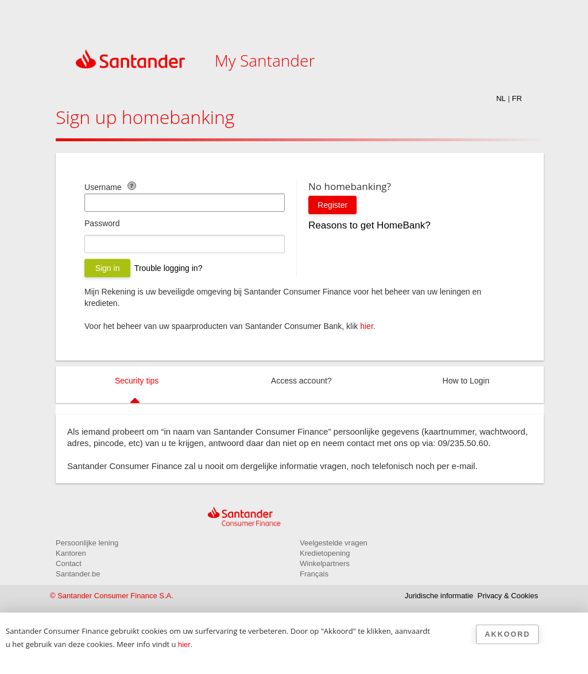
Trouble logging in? (168, 268)
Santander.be (78, 574)
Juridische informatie (439, 595)
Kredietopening (325, 553)
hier (366, 326)
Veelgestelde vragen (334, 543)
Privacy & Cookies (508, 595)
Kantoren (71, 553)
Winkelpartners (325, 563)
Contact (69, 563)
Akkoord (507, 634)
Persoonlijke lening (87, 543)
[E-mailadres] (184, 202)
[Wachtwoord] (184, 244)
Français (314, 574)
